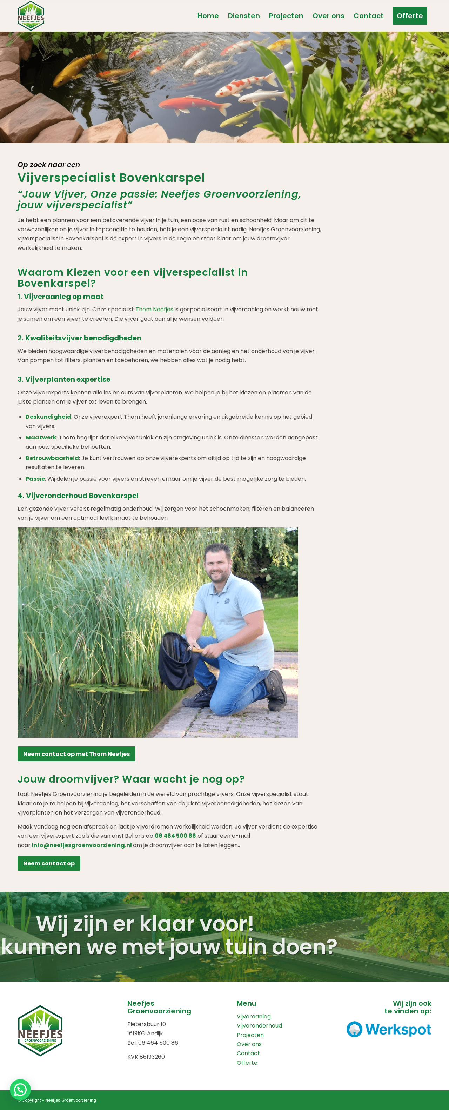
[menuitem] (208, 15)
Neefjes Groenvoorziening (70, 1100)
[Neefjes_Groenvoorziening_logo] (31, 15)
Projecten (250, 1035)
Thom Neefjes (154, 309)
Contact (248, 1053)
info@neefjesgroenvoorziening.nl (82, 845)
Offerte (247, 1063)
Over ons (249, 1044)
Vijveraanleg (254, 1016)
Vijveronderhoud (259, 1026)
